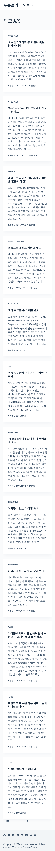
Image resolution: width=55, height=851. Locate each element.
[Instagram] (13, 835)
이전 (6, 820)
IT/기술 (17, 241)
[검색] (51, 5)
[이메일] (35, 835)
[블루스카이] (31, 835)
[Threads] (18, 835)
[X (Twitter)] (9, 835)
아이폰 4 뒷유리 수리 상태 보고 (26, 570)
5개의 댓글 (33, 156)
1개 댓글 (32, 86)
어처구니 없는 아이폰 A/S (23, 508)
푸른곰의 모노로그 (18, 5)
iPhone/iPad (13, 432)
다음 (27, 820)
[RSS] (26, 835)
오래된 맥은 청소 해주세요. (24, 769)
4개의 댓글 (33, 681)
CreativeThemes (31, 847)
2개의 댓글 (33, 747)
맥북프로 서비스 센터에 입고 (24, 247)
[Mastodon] (22, 835)
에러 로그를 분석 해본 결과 (23, 310)
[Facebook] (4, 835)
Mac (16, 36)
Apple (10, 36)
